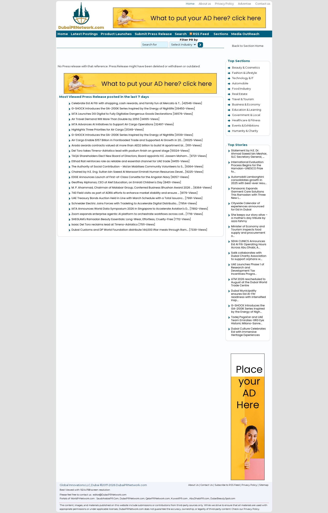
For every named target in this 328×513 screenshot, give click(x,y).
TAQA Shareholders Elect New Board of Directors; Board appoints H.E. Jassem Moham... (130, 156)
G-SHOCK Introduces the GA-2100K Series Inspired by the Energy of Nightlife (122, 108)
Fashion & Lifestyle (244, 72)
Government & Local (246, 115)
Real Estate (239, 94)
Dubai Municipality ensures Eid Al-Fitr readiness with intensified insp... (248, 295)
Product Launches (116, 34)
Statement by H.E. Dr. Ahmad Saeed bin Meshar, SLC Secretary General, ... (249, 153)
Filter (184, 39)
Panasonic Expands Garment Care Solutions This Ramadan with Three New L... (248, 193)
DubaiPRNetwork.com (132, 498)
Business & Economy (246, 104)
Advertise (244, 3)
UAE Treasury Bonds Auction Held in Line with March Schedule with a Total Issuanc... (127, 198)
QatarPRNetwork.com (158, 498)
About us (205, 3)
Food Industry (241, 88)
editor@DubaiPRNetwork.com (109, 494)
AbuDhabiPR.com (199, 498)
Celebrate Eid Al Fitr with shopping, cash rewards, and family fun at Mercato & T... (126, 103)
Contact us (262, 3)
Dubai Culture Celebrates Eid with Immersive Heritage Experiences (248, 332)
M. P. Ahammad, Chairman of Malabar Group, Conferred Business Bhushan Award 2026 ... (131, 188)
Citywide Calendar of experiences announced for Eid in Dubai (247, 206)
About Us (193, 484)
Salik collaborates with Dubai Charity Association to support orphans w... (248, 256)
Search (181, 34)
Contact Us (206, 484)
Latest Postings (84, 34)
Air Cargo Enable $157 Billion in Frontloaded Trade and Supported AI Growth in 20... (127, 140)
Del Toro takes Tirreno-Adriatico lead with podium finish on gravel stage (120, 151)
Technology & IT (242, 78)
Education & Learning (246, 109)
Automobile (240, 83)
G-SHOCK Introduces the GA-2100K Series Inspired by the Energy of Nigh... (248, 308)
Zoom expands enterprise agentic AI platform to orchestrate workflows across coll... (128, 214)
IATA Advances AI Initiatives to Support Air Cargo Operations (112, 124)
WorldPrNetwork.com (83, 498)
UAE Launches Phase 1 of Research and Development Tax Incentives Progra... (247, 269)
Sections (221, 34)
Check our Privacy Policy (245, 509)
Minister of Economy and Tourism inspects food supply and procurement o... (248, 231)
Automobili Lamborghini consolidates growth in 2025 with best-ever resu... (249, 180)
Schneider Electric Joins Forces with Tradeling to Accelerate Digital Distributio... (124, 203)
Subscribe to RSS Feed (227, 484)
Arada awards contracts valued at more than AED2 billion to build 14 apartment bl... (128, 145)
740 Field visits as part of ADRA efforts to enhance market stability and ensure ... (125, 193)
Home (190, 3)
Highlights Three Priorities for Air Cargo (97, 130)
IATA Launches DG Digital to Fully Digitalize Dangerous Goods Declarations (121, 114)
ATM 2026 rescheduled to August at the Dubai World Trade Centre (249, 282)
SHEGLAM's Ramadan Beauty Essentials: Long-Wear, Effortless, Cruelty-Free (122, 219)
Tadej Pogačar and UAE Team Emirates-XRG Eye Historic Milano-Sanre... (247, 320)
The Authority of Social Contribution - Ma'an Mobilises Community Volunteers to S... (127, 166)
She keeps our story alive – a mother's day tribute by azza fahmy (249, 218)
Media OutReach (245, 34)
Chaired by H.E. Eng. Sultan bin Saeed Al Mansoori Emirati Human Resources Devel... (127, 172)
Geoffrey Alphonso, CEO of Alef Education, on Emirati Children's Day (117, 182)
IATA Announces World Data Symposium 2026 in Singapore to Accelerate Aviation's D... (130, 209)
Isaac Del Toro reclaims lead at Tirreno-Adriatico (104, 224)
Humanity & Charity (245, 130)
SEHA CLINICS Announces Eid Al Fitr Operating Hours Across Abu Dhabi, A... (248, 244)
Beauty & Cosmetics (246, 67)
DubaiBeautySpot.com (222, 498)
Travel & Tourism (243, 99)
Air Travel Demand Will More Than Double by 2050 (105, 119)
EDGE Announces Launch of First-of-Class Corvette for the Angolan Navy (120, 177)
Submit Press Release (153, 34)
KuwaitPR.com (179, 498)
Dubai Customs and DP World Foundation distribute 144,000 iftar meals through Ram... (129, 230)
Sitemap (263, 484)
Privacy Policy (224, 3)
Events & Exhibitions (245, 125)
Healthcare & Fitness (246, 120)
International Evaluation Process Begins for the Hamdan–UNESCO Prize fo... (247, 167)
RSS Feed (200, 34)
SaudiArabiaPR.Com (107, 498)
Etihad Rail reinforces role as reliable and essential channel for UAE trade (120, 161)
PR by (193, 39)
